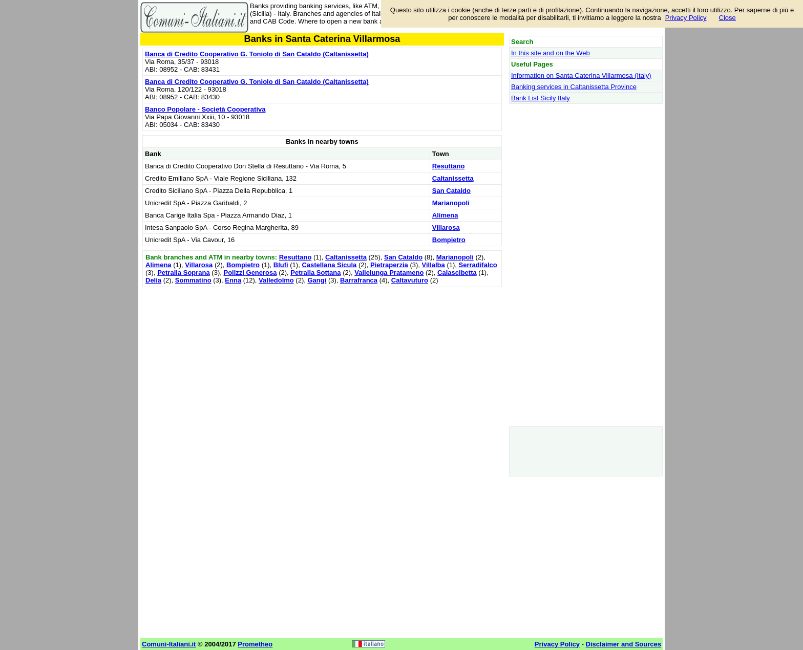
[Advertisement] (322, 361)
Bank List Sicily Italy (540, 98)
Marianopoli (451, 203)
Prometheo (255, 644)
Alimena (445, 215)
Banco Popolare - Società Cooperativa (205, 109)
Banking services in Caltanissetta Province (574, 87)
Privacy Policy (686, 17)
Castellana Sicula (329, 265)
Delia (153, 280)
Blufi (280, 265)
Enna (233, 280)
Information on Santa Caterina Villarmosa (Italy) (581, 75)
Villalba (433, 265)
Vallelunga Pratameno (389, 272)
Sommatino (193, 280)
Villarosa (446, 227)
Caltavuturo (409, 280)
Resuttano (448, 166)
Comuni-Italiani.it (169, 644)
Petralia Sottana (315, 272)
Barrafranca (358, 280)
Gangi (316, 280)
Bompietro (449, 240)
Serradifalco (478, 265)
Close (727, 17)
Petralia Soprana (183, 272)
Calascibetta (457, 272)
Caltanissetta (453, 178)
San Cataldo (451, 190)
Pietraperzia (389, 265)
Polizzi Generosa (250, 272)
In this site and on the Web (550, 53)
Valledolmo (276, 280)
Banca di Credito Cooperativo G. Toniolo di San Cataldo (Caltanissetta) (257, 54)
